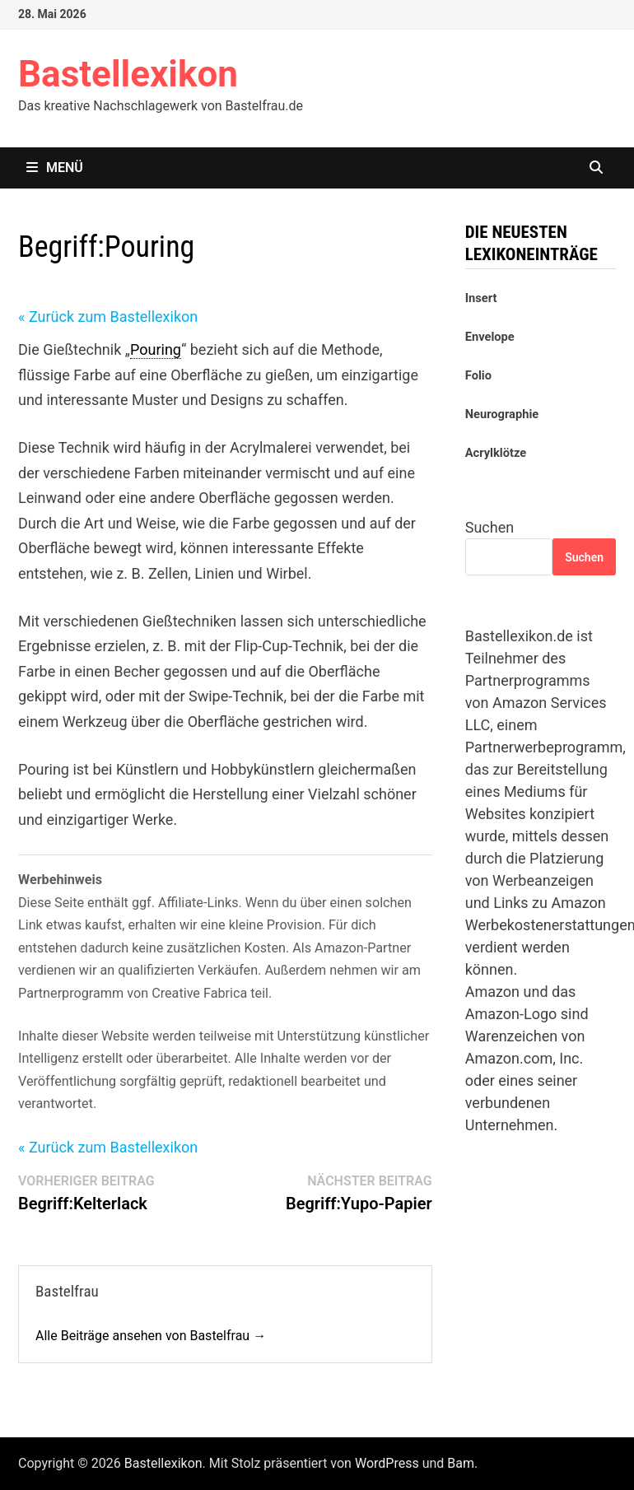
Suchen (489, 527)
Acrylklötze (495, 452)
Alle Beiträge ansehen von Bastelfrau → (150, 1335)
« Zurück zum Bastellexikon (108, 316)
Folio (478, 375)
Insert (481, 298)
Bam (460, 1463)
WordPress (387, 1463)
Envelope (490, 336)
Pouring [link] (155, 349)
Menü (54, 167)
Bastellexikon (128, 74)
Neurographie (501, 414)
